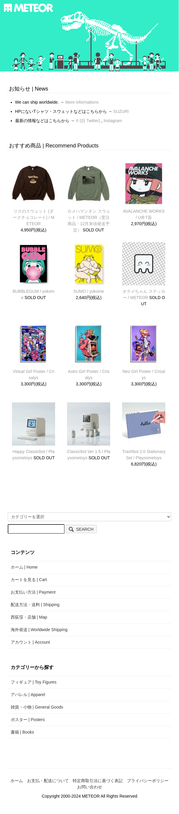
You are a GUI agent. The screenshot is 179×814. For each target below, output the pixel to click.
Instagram (113, 120)
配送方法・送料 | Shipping (35, 604)
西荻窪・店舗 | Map (29, 617)
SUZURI (121, 111)
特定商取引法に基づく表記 (98, 780)
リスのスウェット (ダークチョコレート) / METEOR (34, 217)
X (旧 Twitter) (88, 120)
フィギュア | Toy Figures (34, 682)
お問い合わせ (89, 787)
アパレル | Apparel (28, 694)
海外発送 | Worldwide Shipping (39, 629)
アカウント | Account (30, 642)
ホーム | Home (24, 567)
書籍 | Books (22, 732)
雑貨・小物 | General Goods (37, 707)
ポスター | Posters (28, 719)
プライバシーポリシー (148, 780)
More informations (82, 102)
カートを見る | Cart (29, 579)
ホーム (16, 780)
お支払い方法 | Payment (33, 592)
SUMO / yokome (88, 291)
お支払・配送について (48, 780)
